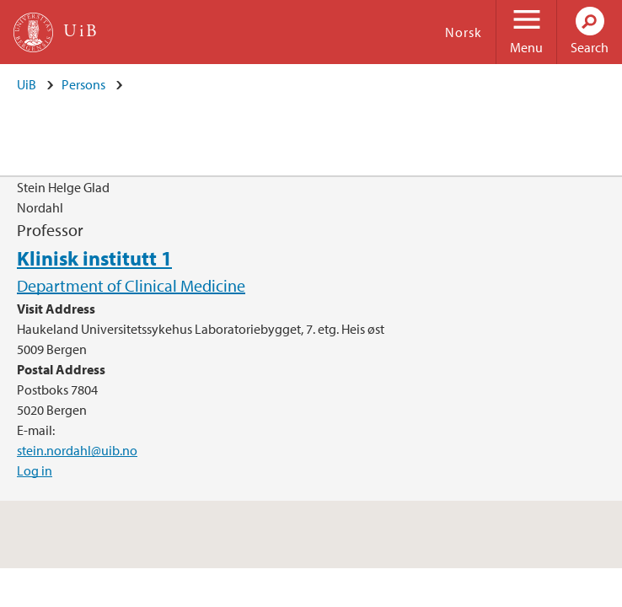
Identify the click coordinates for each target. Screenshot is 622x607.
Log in (34, 470)
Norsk (463, 32)
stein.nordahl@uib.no (77, 450)
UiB (26, 84)
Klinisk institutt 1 (94, 258)
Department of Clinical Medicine (131, 285)
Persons (83, 84)
